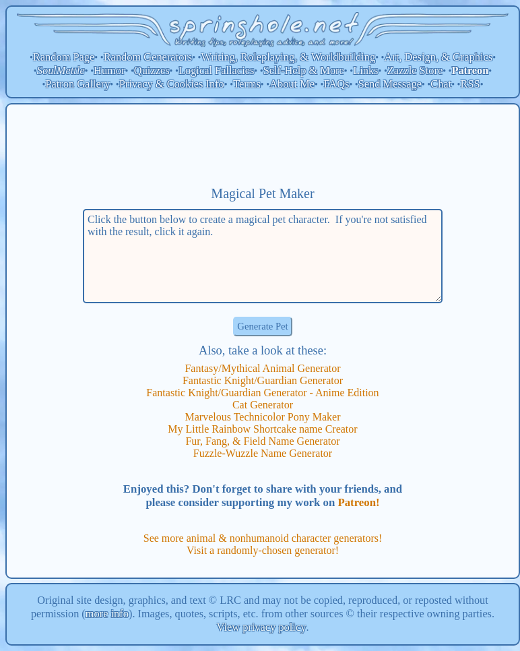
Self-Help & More (303, 70)
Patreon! (358, 502)
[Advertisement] (263, 145)
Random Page (64, 57)
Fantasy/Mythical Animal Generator (262, 368)
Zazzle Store (415, 70)
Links (365, 70)
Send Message (390, 84)
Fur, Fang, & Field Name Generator (262, 441)
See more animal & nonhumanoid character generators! (263, 538)
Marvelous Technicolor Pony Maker (263, 417)
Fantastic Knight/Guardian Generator (263, 380)
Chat (440, 84)
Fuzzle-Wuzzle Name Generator (262, 453)
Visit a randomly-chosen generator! (263, 550)
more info (107, 613)
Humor (109, 70)
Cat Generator (262, 404)
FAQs (336, 84)
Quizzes (152, 70)
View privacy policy (261, 627)
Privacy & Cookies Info (171, 84)
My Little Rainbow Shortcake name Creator (262, 429)
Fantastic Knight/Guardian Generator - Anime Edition (262, 392)
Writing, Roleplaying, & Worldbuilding (288, 57)
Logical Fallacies (216, 70)
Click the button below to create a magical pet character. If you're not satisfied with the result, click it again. (263, 256)
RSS (470, 84)
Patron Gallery (77, 84)
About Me (292, 84)
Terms (247, 84)
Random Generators (148, 57)
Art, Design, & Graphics (438, 57)
